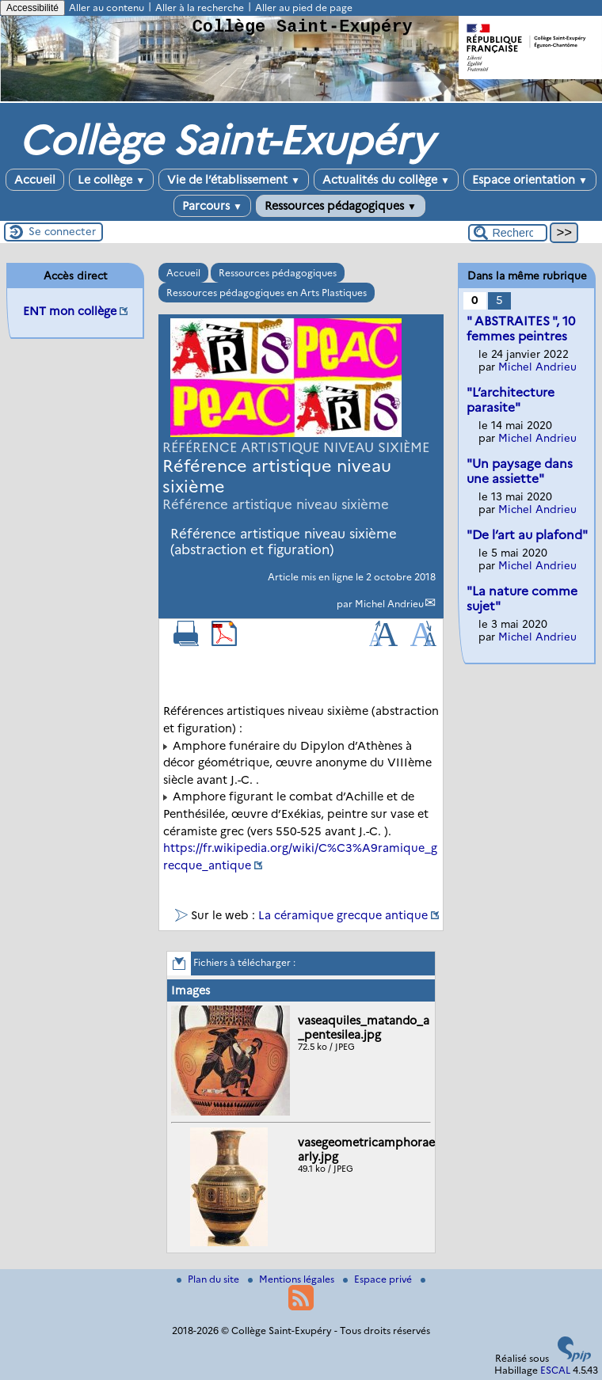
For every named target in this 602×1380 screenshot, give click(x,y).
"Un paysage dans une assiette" (520, 471)
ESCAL (555, 1370)
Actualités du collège (386, 180)
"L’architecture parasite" (510, 400)
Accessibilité (32, 7)
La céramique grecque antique (343, 915)
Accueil (34, 180)
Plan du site (209, 1279)
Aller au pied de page (303, 7)
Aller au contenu (106, 7)
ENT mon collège (69, 311)
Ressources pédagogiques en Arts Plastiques (266, 292)
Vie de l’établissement (233, 180)
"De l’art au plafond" (527, 534)
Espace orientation (530, 180)
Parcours (212, 206)
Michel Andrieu (389, 604)
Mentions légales (292, 1279)
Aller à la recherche (199, 7)
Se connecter (62, 231)
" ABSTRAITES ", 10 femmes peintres (521, 329)
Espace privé (378, 1279)
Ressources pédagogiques (341, 206)
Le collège (111, 180)
